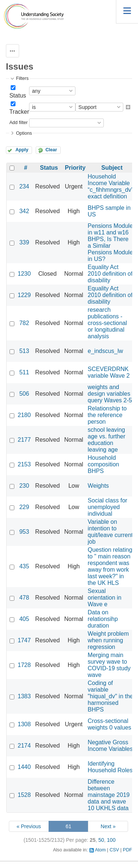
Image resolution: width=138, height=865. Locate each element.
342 (24, 211)
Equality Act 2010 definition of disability (110, 273)
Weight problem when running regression (108, 640)
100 (111, 840)
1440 (24, 767)
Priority (75, 168)
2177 (24, 440)
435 (24, 566)
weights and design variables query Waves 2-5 (110, 393)
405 (24, 619)
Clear (51, 149)
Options (24, 133)
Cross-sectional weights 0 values (109, 724)
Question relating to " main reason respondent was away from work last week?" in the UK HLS (110, 566)
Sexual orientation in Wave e (104, 597)
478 (24, 597)
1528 (24, 795)
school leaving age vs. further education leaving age (106, 440)
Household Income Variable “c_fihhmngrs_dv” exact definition (110, 186)
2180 (24, 415)
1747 (24, 640)
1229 (24, 295)
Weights (98, 486)
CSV (114, 849)
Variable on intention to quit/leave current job (110, 532)
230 (24, 486)
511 (24, 372)
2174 (24, 745)
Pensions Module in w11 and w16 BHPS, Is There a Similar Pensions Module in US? (110, 242)
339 (24, 242)
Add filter (18, 122)
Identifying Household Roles (110, 766)
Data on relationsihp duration (103, 619)
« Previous (29, 826)
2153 (24, 464)
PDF (127, 849)
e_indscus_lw (105, 351)
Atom (100, 849)
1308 (24, 724)
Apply (21, 149)
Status (17, 95)
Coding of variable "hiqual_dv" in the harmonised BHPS (110, 696)
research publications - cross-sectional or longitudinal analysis (107, 323)
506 (24, 394)
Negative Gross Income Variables (110, 745)
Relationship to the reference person (107, 415)
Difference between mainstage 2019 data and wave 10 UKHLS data (109, 794)
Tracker (19, 112)
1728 (24, 665)
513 (24, 351)
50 (101, 840)
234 (24, 186)
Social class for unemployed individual (107, 507)
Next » (108, 826)
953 (24, 532)
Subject (112, 168)
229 (24, 507)
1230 (24, 274)
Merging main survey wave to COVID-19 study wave (109, 665)
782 (24, 323)
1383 (24, 696)
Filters (22, 78)
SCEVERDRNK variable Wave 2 (109, 372)
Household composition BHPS (103, 464)
